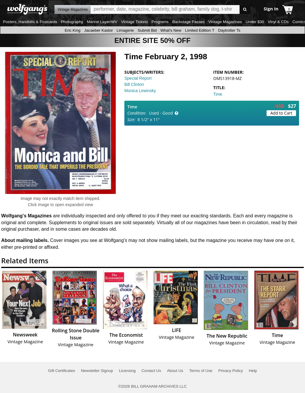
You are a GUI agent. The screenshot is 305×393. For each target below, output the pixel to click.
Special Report (138, 78)
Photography (72, 22)
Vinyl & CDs (278, 22)
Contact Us (151, 370)
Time (217, 94)
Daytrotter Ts (229, 30)
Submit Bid (147, 30)
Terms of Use (201, 370)
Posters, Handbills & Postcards (30, 22)
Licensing (127, 370)
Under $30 (254, 22)
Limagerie (125, 30)
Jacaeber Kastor (98, 30)
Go (245, 9)
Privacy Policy (230, 370)
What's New (171, 30)
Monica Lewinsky (140, 90)
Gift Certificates (61, 370)
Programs (160, 22)
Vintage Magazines (225, 22)
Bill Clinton (134, 84)
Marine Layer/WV (102, 22)
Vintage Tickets (134, 22)
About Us (175, 370)
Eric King (72, 30)
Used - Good (161, 113)
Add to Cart (281, 113)
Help (253, 370)
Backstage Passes (188, 22)
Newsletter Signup (97, 370)
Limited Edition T (199, 30)
